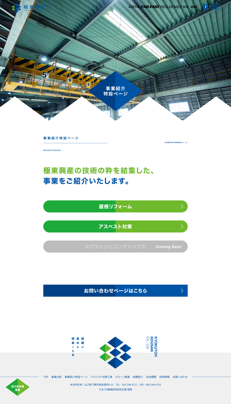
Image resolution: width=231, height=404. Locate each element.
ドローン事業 (122, 377)
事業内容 (56, 377)
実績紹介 (138, 377)
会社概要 (151, 377)
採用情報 (164, 377)
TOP (45, 377)
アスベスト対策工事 (101, 377)
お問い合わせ (180, 377)
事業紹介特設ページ (76, 377)
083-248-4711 (129, 384)
